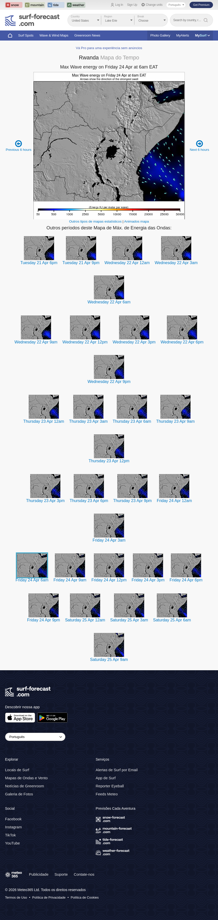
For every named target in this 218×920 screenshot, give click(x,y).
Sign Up (132, 5)
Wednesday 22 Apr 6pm (182, 342)
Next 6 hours (199, 146)
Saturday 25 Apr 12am (85, 620)
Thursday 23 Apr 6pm (89, 501)
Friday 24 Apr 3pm (148, 580)
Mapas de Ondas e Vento (26, 778)
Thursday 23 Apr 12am (43, 421)
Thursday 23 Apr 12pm (109, 461)
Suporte (61, 874)
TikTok (10, 835)
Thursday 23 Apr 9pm (132, 501)
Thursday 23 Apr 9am (175, 421)
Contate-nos (84, 874)
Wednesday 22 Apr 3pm (134, 342)
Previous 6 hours (18, 146)
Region (108, 16)
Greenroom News (87, 35)
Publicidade (39, 874)
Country (75, 16)
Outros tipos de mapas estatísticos (95, 221)
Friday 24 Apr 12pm (109, 580)
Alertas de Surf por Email (117, 770)
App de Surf (106, 778)
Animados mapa (136, 221)
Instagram (13, 827)
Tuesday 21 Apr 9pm (80, 263)
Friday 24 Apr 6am (32, 580)
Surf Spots (25, 35)
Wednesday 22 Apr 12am (127, 263)
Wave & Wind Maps (54, 35)
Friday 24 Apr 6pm (186, 580)
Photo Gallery (160, 35)
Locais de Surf (17, 770)
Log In (119, 5)
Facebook (13, 819)
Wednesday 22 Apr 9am (36, 342)
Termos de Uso (16, 897)
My (202, 35)
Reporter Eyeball (110, 786)
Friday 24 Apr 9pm (43, 620)
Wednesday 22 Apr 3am (176, 263)
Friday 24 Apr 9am (69, 580)
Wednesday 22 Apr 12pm (84, 342)
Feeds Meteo (107, 794)
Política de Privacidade (48, 897)
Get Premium (201, 4)
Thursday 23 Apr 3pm (45, 501)
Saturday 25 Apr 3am (129, 620)
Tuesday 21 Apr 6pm (38, 263)
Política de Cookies (85, 897)
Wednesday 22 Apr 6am (109, 302)
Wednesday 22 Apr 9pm (109, 381)
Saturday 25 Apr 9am (109, 659)
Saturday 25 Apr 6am (172, 620)
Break (140, 16)
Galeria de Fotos (19, 794)
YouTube (12, 843)
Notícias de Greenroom (24, 786)
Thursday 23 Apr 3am (88, 421)
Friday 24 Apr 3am (109, 540)
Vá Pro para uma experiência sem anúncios (109, 48)
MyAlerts (182, 35)
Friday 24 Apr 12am (174, 501)
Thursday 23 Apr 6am (132, 421)
